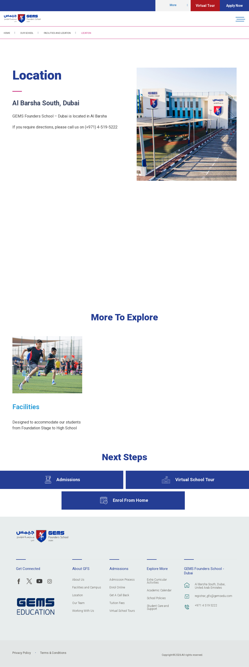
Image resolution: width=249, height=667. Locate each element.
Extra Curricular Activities (157, 581)
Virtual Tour (205, 6)
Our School (26, 33)
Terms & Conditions (53, 653)
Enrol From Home (130, 500)
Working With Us (83, 611)
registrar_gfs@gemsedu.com (213, 596)
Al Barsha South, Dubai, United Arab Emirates (210, 586)
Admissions (68, 479)
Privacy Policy (21, 653)
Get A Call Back (119, 595)
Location (86, 33)
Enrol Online (117, 587)
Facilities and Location (57, 33)
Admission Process (122, 579)
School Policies (156, 598)
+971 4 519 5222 (206, 605)
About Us (78, 579)
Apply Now (234, 6)
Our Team (78, 603)
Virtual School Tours (122, 611)
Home (7, 33)
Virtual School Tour (194, 479)
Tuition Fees (117, 603)
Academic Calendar (159, 590)
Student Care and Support (158, 607)
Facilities (25, 407)
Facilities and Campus (86, 587)
